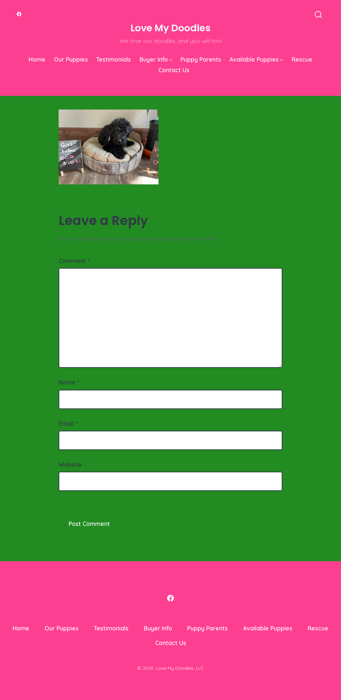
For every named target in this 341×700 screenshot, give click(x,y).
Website (70, 464)
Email (68, 423)
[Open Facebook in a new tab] (19, 14)
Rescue (302, 59)
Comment (74, 260)
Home (37, 59)
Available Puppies (256, 59)
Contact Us (174, 70)
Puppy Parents (200, 59)
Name (69, 382)
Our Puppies (71, 59)
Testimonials (113, 59)
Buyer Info (156, 59)
